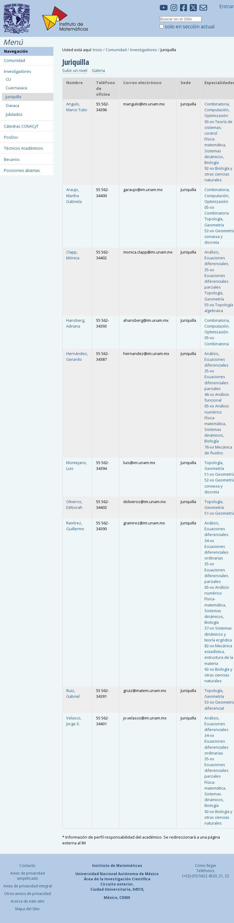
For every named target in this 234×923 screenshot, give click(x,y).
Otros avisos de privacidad (27, 893)
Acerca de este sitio (28, 901)
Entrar (226, 6)
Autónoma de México (138, 873)
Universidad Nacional (96, 873)
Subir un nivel (74, 70)
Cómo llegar (205, 865)
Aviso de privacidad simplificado (27, 876)
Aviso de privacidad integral (27, 886)
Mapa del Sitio (27, 908)
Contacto (27, 865)
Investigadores (143, 49)
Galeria (98, 70)
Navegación (16, 51)
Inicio (97, 49)
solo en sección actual (189, 26)
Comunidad (116, 49)
